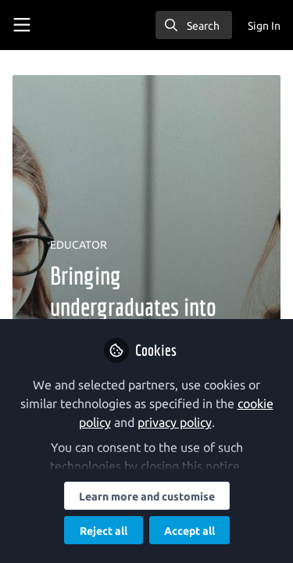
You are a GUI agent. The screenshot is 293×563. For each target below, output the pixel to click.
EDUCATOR (78, 244)
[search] (193, 25)
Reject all (103, 531)
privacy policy (175, 422)
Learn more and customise (147, 496)
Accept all (189, 531)
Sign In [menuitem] (264, 26)
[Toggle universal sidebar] (22, 25)
